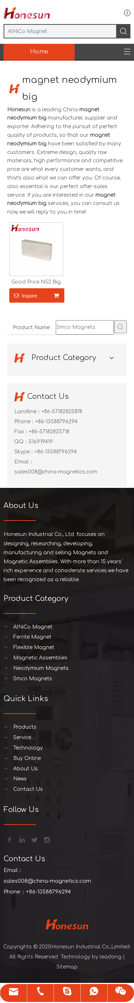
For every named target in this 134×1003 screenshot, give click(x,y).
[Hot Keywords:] (120, 326)
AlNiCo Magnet (33, 627)
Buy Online (27, 758)
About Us (25, 768)
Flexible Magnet (33, 647)
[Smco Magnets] (85, 327)
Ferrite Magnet (32, 637)
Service (22, 737)
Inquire (23, 295)
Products (24, 727)
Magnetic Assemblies (40, 658)
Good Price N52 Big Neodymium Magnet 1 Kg (36, 282)
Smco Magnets (32, 678)
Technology (28, 748)
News (20, 779)
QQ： (21, 441)
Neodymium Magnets (41, 668)
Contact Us (28, 789)
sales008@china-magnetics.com (55, 472)
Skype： (24, 451)
